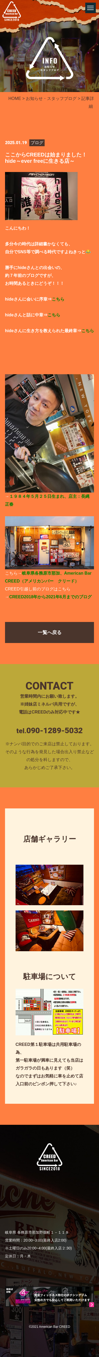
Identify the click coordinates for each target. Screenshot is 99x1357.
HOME (14, 98)
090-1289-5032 (54, 730)
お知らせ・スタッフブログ (51, 98)
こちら (58, 299)
